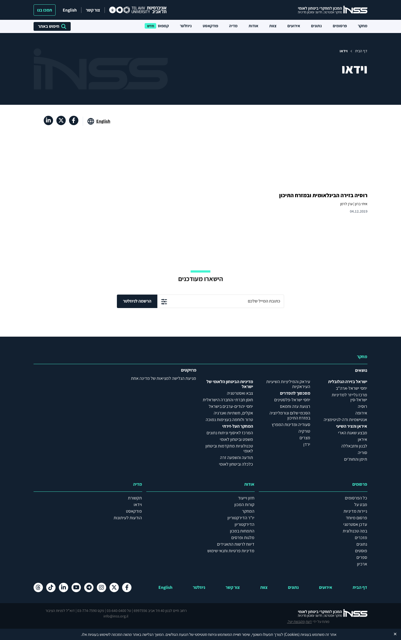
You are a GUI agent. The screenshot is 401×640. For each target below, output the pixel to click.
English (70, 10)
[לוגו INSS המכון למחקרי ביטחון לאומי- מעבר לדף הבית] (327, 613)
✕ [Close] (395, 634)
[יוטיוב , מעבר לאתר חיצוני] (76, 587)
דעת (55, 613)
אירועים (293, 25)
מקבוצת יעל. (42, 613)
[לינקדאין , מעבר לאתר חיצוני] (48, 120)
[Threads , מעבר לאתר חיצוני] (38, 587)
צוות (272, 25)
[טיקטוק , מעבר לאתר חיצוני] (51, 587)
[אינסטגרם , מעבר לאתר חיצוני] (101, 587)
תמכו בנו (44, 10)
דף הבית (361, 50)
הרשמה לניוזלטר (137, 301)
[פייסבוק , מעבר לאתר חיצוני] (73, 120)
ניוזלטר (186, 25)
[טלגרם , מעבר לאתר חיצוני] (89, 587)
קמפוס (163, 25)
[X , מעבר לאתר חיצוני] (61, 120)
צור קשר (93, 10)
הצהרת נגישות (200, 624)
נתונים (316, 25)
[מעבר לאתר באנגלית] (98, 121)
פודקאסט (210, 25)
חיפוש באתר (52, 26)
